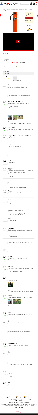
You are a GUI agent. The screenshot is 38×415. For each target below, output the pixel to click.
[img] (29, 12)
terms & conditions (21, 411)
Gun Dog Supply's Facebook (12, 402)
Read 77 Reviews (29, 13)
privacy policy (16, 411)
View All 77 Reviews (5, 391)
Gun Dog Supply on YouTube (26, 402)
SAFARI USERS (19, 412)
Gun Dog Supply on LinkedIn (19, 402)
